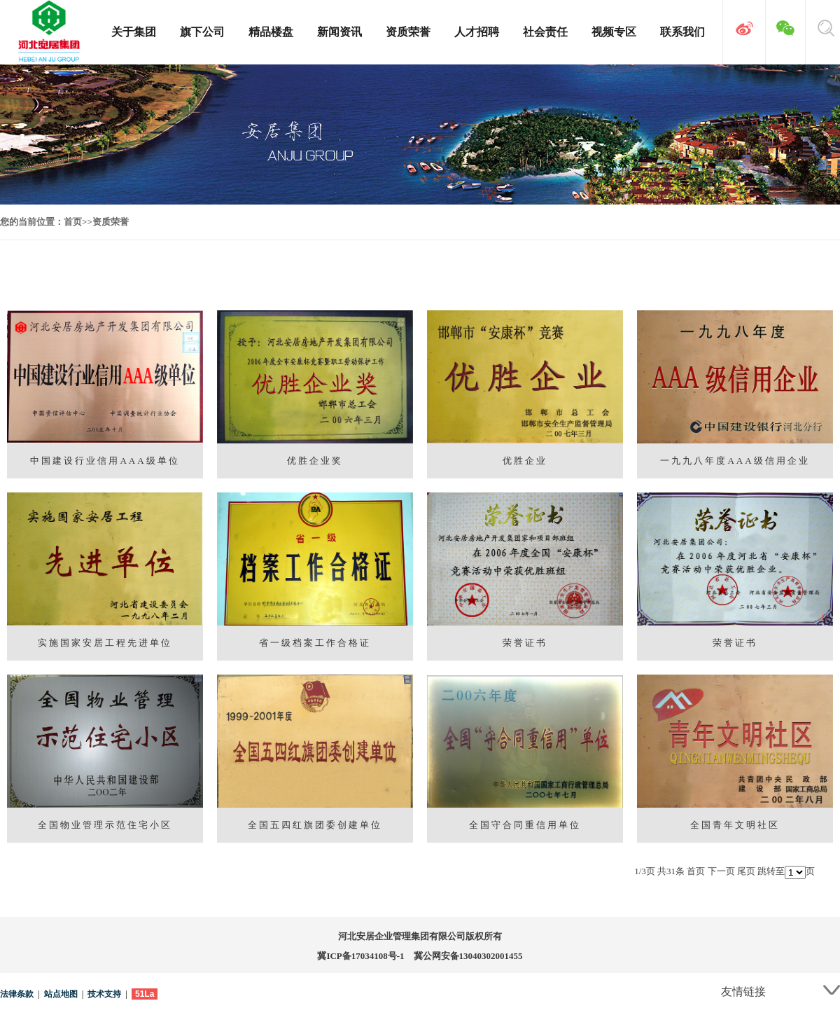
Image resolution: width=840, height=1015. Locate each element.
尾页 (746, 871)
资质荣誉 (110, 221)
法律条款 (17, 994)
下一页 (721, 871)
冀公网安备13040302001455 (468, 956)
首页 (73, 221)
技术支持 (104, 994)
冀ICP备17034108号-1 (360, 956)
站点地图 (61, 994)
